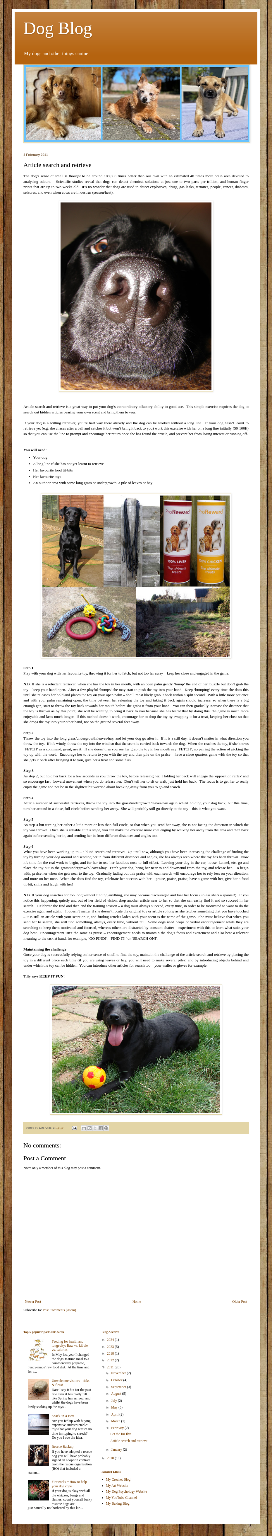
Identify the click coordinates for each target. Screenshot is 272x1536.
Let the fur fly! (120, 1434)
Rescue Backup (62, 1447)
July (114, 1401)
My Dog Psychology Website (126, 1491)
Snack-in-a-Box (63, 1416)
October (117, 1380)
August (116, 1394)
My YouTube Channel (121, 1498)
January (117, 1450)
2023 (111, 1347)
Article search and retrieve (128, 1441)
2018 (111, 1353)
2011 (111, 1367)
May (114, 1407)
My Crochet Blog (118, 1479)
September (119, 1387)
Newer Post (33, 1302)
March (116, 1421)
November (119, 1373)
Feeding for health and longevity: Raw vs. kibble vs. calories (70, 1345)
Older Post (239, 1302)
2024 (111, 1340)
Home (136, 1302)
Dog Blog (57, 28)
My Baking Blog (118, 1503)
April (115, 1414)
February (118, 1428)
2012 (111, 1360)
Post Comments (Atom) (59, 1310)
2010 (111, 1458)
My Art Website (117, 1486)
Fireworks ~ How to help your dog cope (69, 1484)
